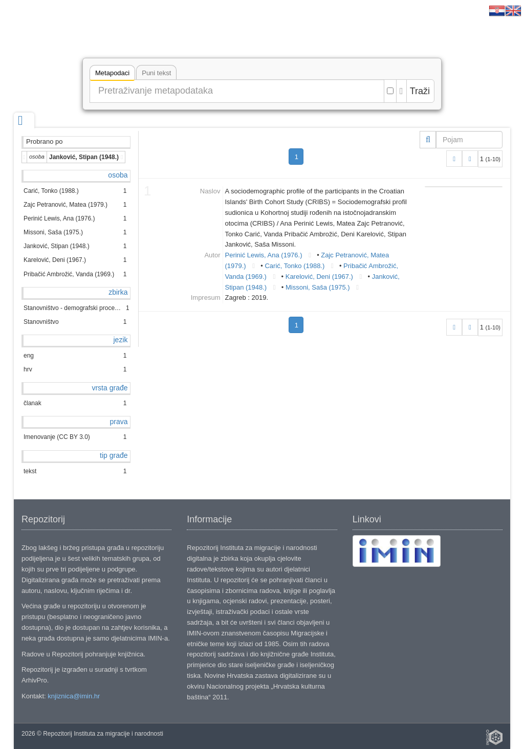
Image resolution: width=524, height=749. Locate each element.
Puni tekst (156, 73)
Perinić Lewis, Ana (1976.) (263, 255)
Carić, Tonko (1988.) (294, 266)
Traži (420, 91)
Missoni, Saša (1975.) (318, 287)
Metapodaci (112, 74)
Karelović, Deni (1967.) (319, 276)
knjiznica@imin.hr (74, 696)
